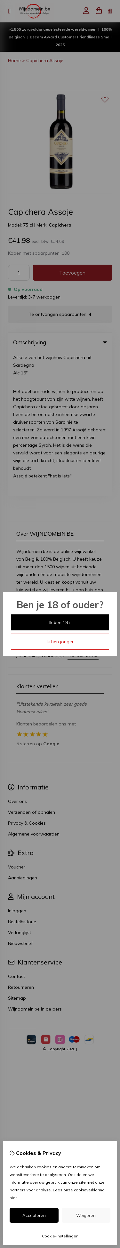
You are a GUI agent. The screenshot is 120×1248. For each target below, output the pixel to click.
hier (13, 1197)
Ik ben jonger (60, 641)
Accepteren (34, 1215)
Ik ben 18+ (60, 622)
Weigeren (86, 1215)
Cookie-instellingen (60, 1236)
